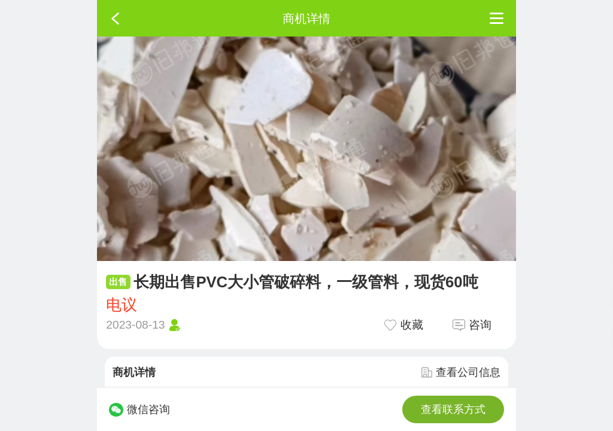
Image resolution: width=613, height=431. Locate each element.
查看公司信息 (461, 372)
